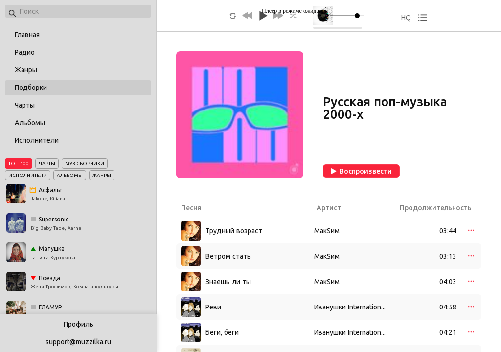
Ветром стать (228, 256)
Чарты (25, 105)
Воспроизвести (361, 171)
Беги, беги (222, 332)
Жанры (26, 70)
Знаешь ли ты (228, 282)
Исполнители (37, 140)
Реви (213, 307)
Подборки (31, 87)
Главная (27, 35)
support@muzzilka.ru (78, 342)
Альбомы (30, 123)
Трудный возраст (233, 231)
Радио (25, 52)
